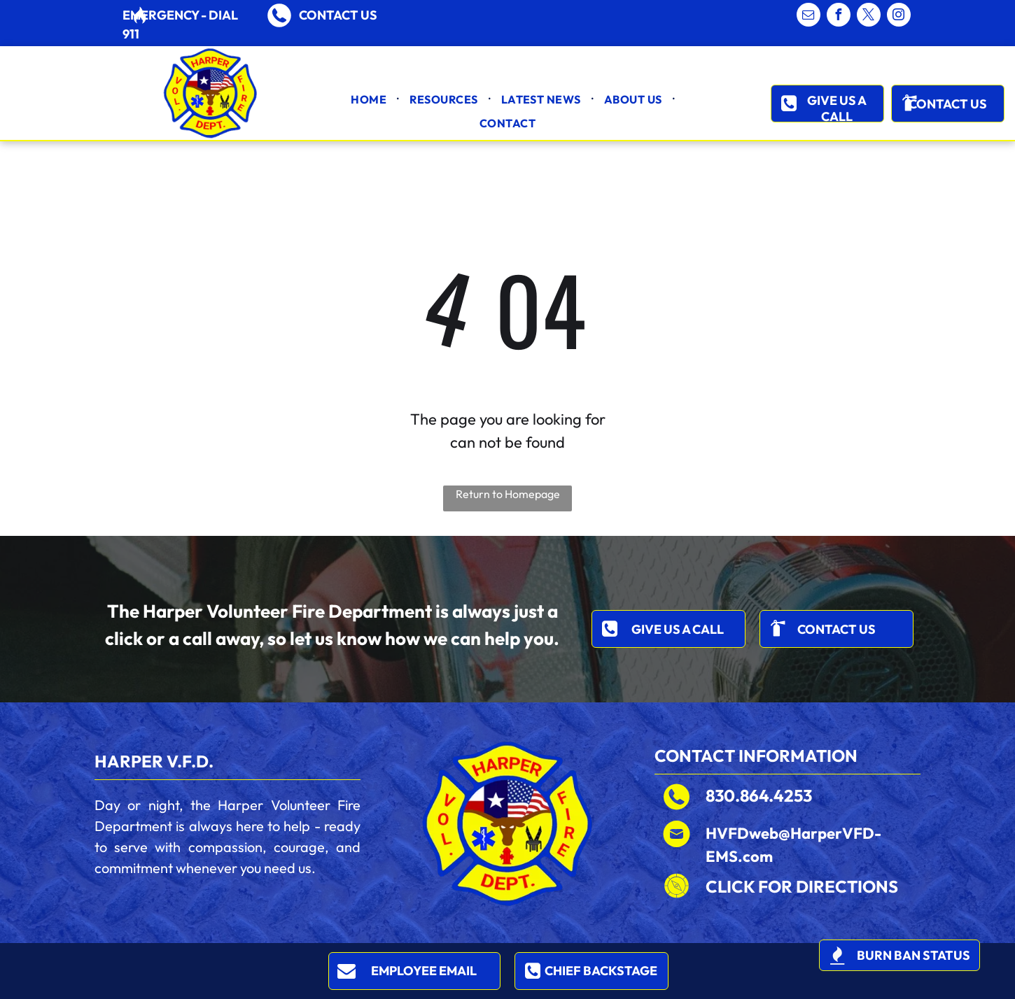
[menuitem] (369, 99)
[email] (808, 16)
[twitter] (869, 16)
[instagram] (899, 16)
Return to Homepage (508, 494)
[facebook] (838, 16)
